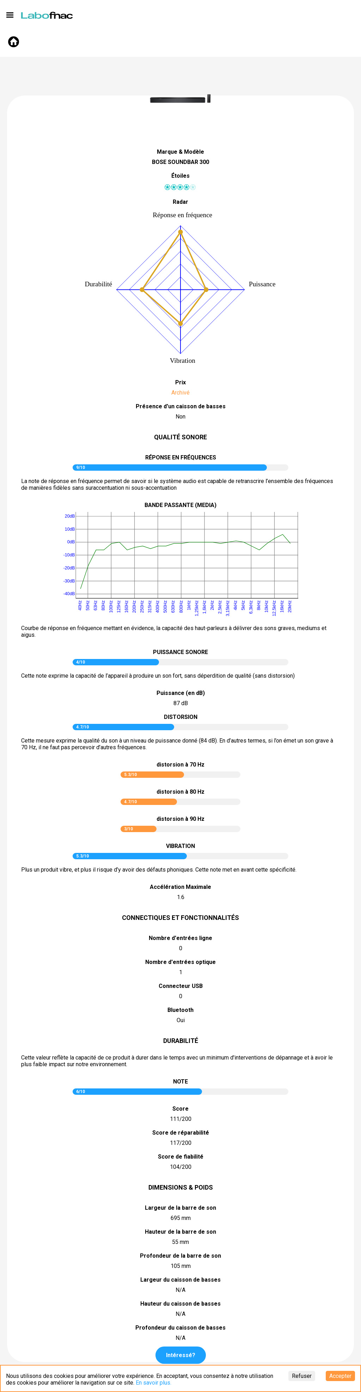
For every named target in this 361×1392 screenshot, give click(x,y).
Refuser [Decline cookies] (302, 1376)
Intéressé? (180, 1355)
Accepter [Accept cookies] (340, 1376)
